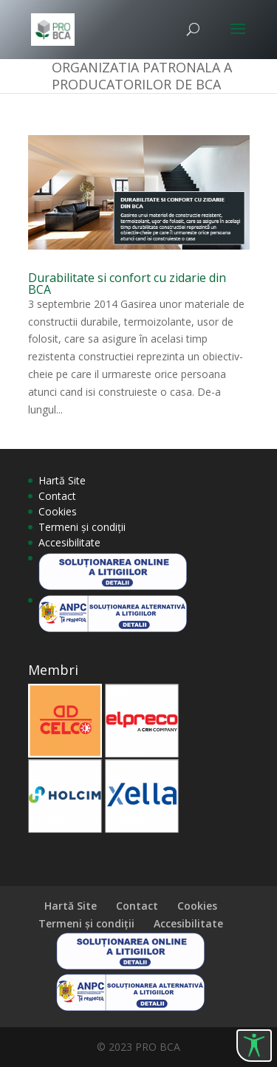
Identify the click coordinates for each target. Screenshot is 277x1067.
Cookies (57, 511)
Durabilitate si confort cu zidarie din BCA (127, 284)
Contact (57, 496)
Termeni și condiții (82, 527)
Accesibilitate (69, 542)
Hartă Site (62, 480)
